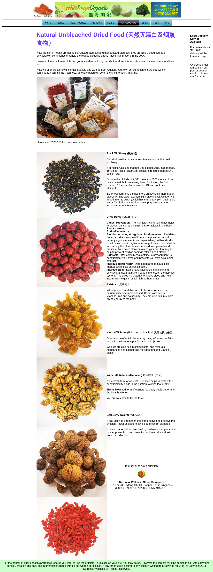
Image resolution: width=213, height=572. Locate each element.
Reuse (60, 22)
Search (111, 22)
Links (145, 22)
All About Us (128, 22)
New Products (78, 22)
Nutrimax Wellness (94, 568)
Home (48, 22)
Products (96, 22)
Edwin (168, 565)
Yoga (156, 22)
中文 (167, 22)
